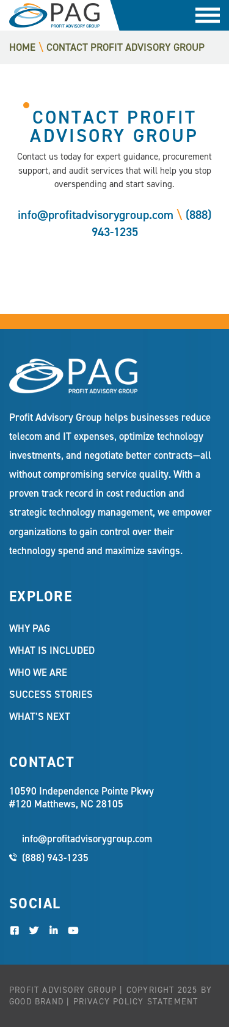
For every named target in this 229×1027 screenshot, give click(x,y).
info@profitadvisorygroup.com (95, 215)
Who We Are (38, 672)
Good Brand (36, 1001)
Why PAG (29, 628)
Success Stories (51, 694)
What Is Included (52, 650)
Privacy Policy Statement (135, 1001)
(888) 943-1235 (55, 857)
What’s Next (39, 716)
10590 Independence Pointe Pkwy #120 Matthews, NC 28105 (81, 797)
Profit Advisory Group (54, 15)
